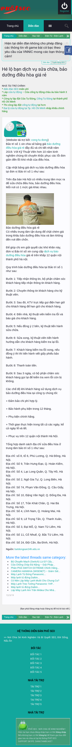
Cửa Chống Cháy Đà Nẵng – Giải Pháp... (33, 564)
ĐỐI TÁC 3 (36, 663)
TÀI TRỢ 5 (36, 704)
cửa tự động (15, 92)
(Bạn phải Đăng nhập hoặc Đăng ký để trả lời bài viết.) (45, 608)
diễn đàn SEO (11, 89)
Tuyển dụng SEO (58, 62)
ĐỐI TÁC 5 (36, 672)
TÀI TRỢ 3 (36, 695)
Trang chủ (13, 25)
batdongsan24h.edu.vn (27, 549)
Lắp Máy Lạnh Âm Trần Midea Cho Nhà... (33, 590)
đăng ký (42, 735)
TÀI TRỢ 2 (36, 691)
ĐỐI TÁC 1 (36, 654)
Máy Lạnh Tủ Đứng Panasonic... (28, 574)
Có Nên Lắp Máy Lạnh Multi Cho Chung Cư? (35, 580)
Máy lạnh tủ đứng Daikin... (25, 577)
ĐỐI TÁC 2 (36, 658)
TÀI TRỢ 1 (36, 686)
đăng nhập (61, 732)
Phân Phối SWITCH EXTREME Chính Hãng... (35, 567)
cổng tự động (29, 104)
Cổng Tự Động (44, 98)
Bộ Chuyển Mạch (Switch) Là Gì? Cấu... (32, 561)
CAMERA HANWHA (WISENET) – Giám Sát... (35, 571)
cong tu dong (39, 140)
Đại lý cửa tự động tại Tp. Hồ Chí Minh (25, 108)
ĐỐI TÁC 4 (36, 667)
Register (64, 11)
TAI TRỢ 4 (36, 699)
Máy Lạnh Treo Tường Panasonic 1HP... (32, 583)
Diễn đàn (46, 62)
